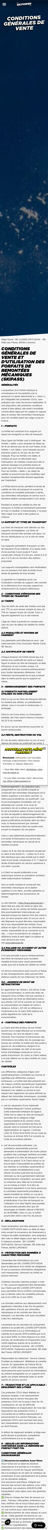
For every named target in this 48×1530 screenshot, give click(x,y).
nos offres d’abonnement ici (17, 781)
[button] (4, 4)
